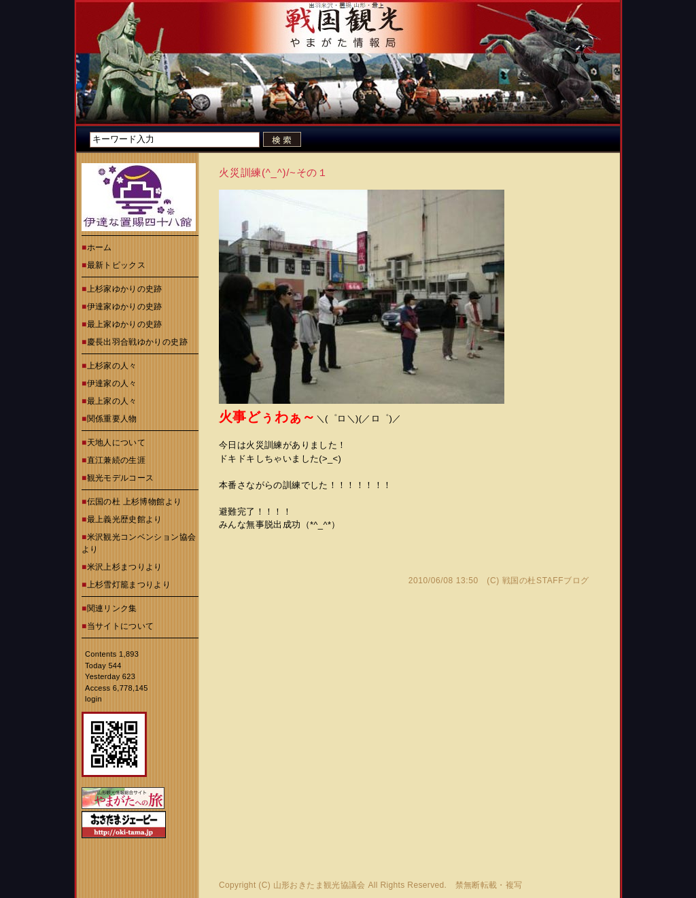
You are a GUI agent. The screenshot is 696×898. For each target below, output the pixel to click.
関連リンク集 (112, 608)
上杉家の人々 (112, 365)
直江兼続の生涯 (116, 460)
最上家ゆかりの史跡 (124, 324)
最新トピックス (116, 265)
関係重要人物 (112, 419)
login (93, 699)
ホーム (99, 247)
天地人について (116, 442)
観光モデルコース (120, 478)
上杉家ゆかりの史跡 (124, 289)
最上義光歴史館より (124, 519)
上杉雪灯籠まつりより (129, 584)
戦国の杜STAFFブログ (545, 580)
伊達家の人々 (112, 383)
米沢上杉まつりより (124, 567)
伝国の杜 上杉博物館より (134, 501)
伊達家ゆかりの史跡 (124, 306)
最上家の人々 (112, 401)
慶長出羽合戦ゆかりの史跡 (137, 342)
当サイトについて (120, 626)
